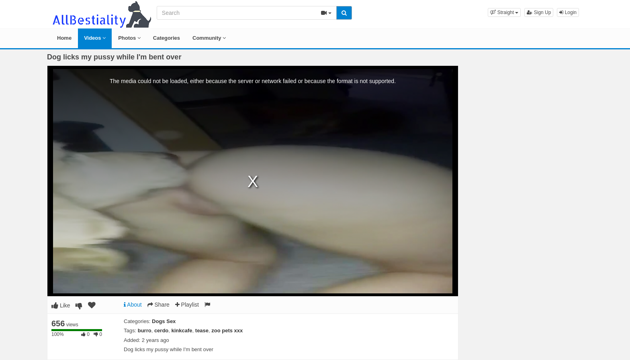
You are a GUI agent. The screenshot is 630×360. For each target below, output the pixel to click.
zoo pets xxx (227, 330)
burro (144, 330)
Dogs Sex (164, 321)
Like (60, 305)
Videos (95, 38)
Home (64, 38)
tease (202, 330)
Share (158, 304)
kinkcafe (182, 330)
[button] (504, 12)
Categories (166, 38)
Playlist (187, 304)
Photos (129, 38)
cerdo (161, 330)
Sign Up (539, 12)
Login (568, 12)
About (133, 304)
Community (209, 38)
